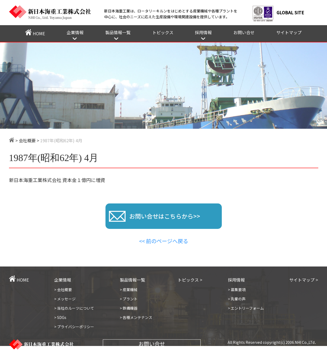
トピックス (162, 32)
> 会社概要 (63, 289)
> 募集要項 (237, 289)
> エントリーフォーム (246, 308)
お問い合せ (244, 32)
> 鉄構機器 (128, 308)
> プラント (128, 298)
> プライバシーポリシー (74, 326)
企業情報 (75, 32)
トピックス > (190, 280)
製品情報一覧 (118, 32)
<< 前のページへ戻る (163, 241)
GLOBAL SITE (290, 12)
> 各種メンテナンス (136, 317)
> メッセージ (65, 298)
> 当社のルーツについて (74, 308)
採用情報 (203, 32)
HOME (35, 33)
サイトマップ (289, 32)
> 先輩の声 (237, 298)
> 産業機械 (128, 289)
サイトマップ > (303, 280)
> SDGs (60, 317)
